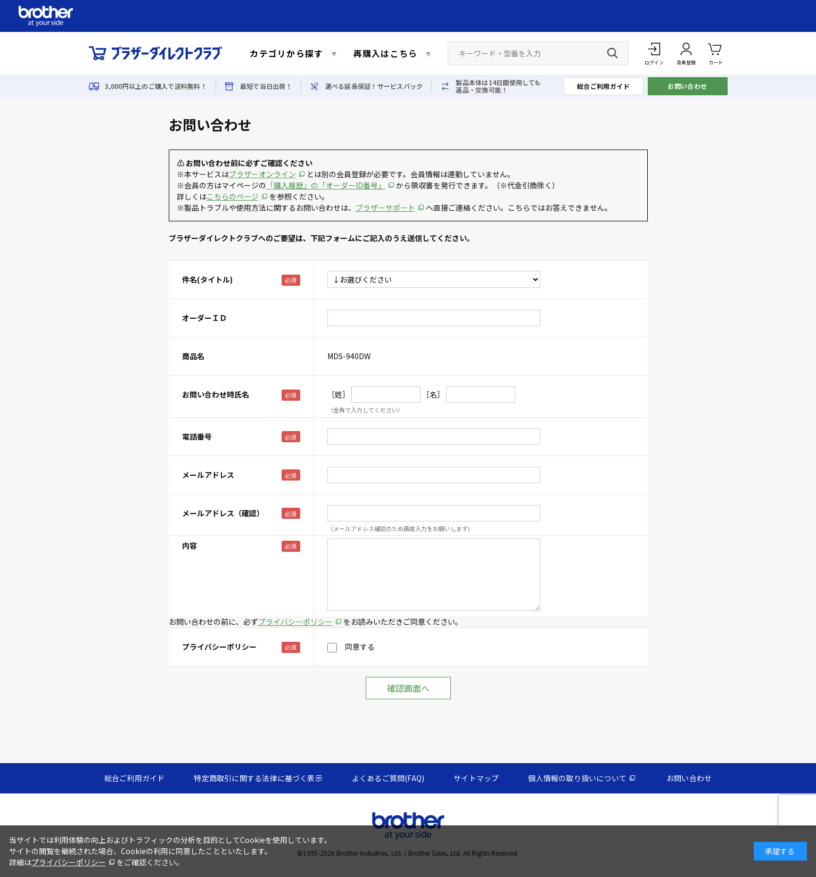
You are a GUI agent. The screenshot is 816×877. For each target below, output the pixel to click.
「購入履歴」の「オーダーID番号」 (325, 185)
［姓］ (338, 394)
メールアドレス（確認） (223, 513)
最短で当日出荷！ (266, 86)
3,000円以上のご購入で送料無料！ (156, 86)
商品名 (193, 356)
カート (715, 53)
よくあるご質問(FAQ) (388, 778)
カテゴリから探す (286, 53)
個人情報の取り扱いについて (577, 778)
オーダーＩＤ (204, 317)
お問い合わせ (687, 85)
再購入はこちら (385, 53)
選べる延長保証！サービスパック (374, 86)
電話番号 (197, 436)
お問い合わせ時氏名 (215, 394)
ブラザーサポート (385, 207)
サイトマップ (476, 778)
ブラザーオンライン (262, 174)
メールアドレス (208, 474)
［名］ (433, 394)
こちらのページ (233, 196)
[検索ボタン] (612, 53)
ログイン (654, 62)
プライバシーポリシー (295, 621)
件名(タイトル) (207, 279)
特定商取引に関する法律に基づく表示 (258, 778)
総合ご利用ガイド (603, 85)
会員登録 (686, 62)
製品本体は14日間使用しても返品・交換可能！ (498, 86)
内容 (189, 545)
